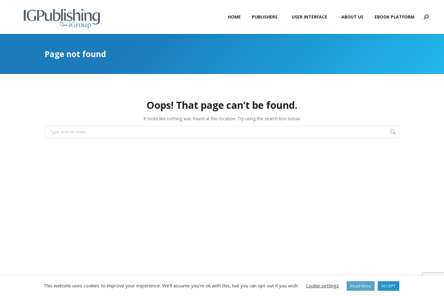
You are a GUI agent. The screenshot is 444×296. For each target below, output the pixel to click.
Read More (360, 286)
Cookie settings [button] (322, 285)
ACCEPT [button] (388, 286)
